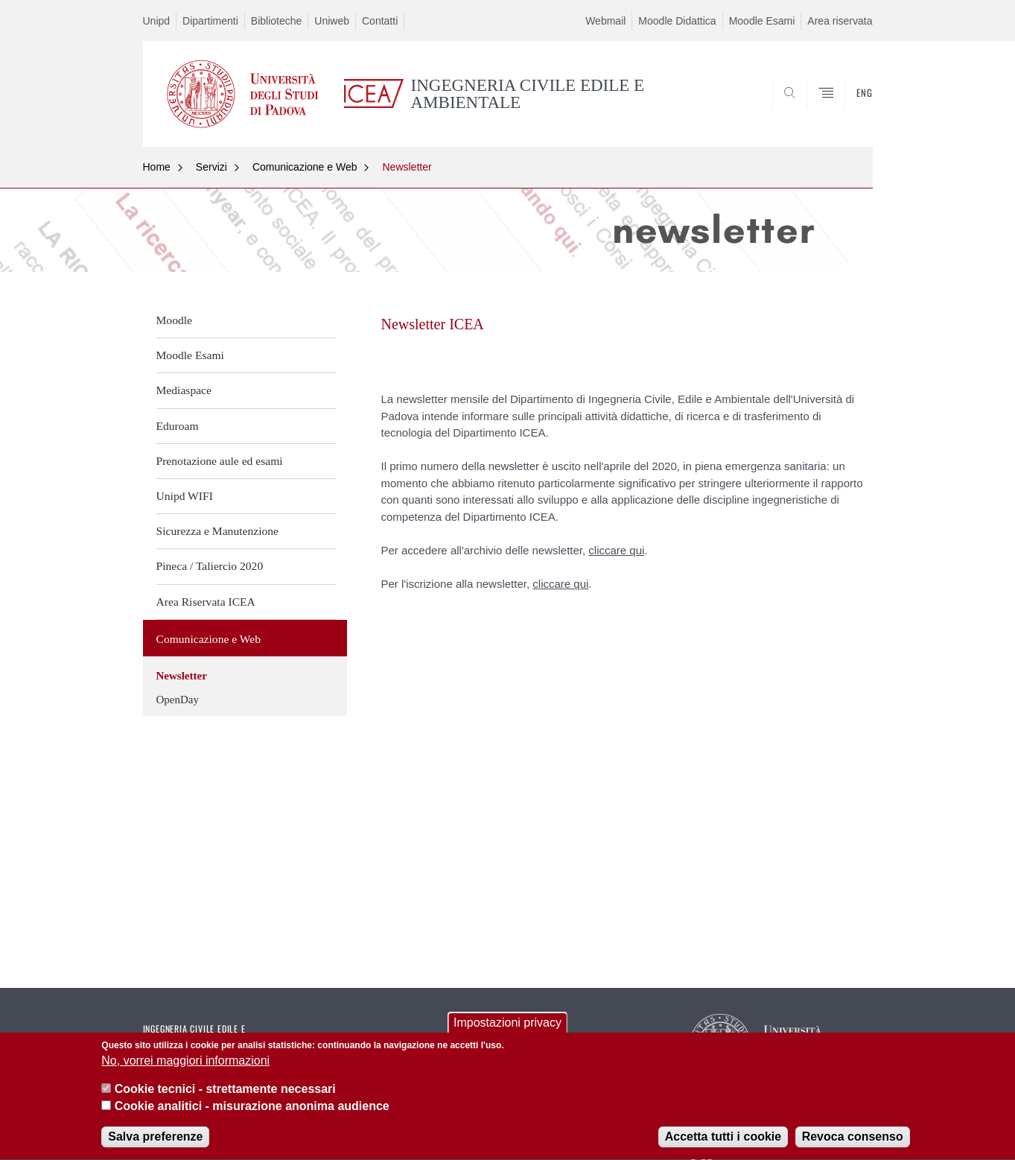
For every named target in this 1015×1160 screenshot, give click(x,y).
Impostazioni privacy (507, 1026)
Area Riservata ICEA (205, 601)
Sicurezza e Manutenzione (217, 530)
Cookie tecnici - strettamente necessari (225, 1093)
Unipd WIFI (184, 495)
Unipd (157, 21)
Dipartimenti (210, 21)
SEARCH (846, 110)
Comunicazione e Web (304, 167)
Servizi (211, 167)
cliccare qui (616, 550)
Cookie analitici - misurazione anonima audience (252, 1109)
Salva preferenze (155, 1141)
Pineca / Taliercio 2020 (210, 566)
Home (157, 167)
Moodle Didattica (677, 21)
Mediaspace (183, 390)
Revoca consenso (852, 1141)
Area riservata (839, 21)
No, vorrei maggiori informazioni (185, 1065)
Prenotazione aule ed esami (219, 460)
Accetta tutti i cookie (723, 1141)
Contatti (380, 21)
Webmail (605, 21)
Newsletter (406, 167)
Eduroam (177, 425)
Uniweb (331, 21)
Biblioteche (276, 21)
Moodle (174, 320)
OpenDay (177, 700)
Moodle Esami (762, 21)
